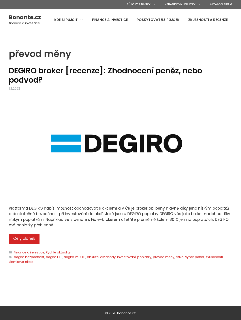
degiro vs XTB (74, 257)
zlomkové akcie (21, 262)
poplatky (144, 257)
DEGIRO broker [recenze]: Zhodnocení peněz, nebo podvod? (105, 75)
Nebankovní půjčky (184, 4)
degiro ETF (54, 257)
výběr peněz (195, 257)
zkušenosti (214, 257)
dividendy (108, 257)
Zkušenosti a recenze (208, 19)
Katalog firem (220, 4)
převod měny (163, 257)
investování (126, 257)
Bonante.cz (25, 17)
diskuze (93, 257)
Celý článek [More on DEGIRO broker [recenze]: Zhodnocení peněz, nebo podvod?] (24, 238)
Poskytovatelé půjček (158, 19)
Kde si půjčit (71, 19)
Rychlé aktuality (58, 252)
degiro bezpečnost (29, 257)
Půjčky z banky (143, 4)
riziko (180, 257)
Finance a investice (110, 19)
